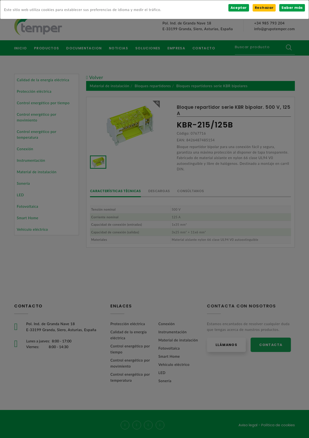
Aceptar (238, 7)
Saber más (292, 7)
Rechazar (264, 7)
